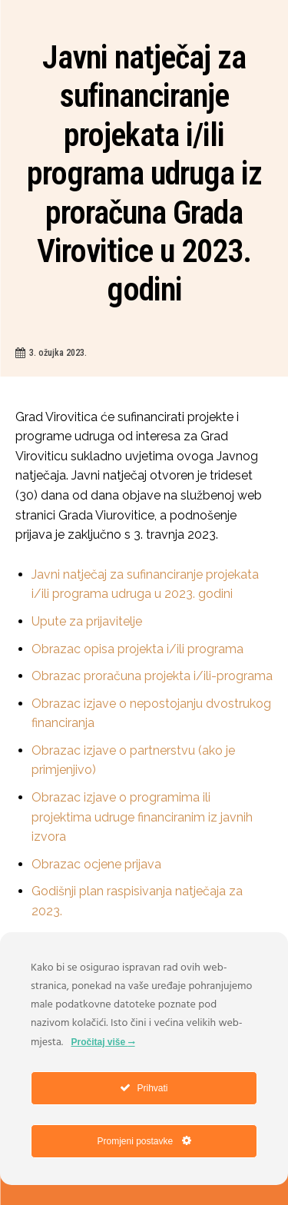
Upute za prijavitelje (86, 621)
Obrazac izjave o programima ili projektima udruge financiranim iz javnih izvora (142, 817)
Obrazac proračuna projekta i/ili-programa (152, 676)
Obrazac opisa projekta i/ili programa (137, 649)
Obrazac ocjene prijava (96, 864)
